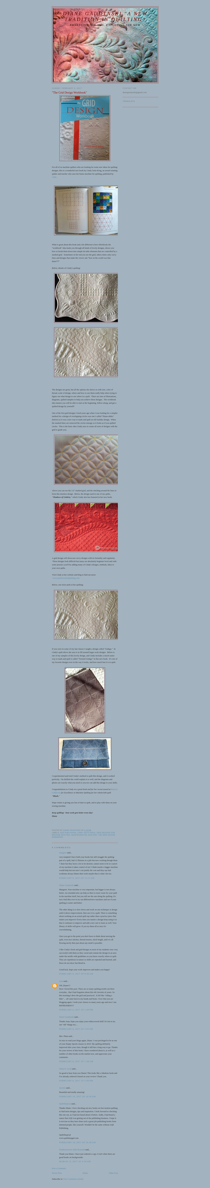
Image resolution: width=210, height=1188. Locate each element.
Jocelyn (62, 1088)
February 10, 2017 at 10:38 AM (77, 1096)
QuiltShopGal (65, 1103)
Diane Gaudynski (66, 885)
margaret (63, 852)
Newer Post (57, 1173)
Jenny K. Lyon (65, 1069)
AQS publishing (68, 833)
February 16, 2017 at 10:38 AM (77, 1142)
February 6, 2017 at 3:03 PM (76, 1029)
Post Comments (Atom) (73, 1179)
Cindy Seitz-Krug (87, 833)
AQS (54, 177)
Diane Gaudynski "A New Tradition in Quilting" (105, 16)
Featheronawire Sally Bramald (72, 1149)
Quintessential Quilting (84, 835)
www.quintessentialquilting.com (65, 578)
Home (85, 1173)
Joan (61, 981)
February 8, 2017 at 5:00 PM (76, 1080)
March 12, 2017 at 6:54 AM (75, 1161)
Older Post (113, 1173)
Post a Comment (59, 1168)
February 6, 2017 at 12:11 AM (76, 878)
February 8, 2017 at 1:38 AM (76, 1061)
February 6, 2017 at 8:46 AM (76, 974)
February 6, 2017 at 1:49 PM (76, 1009)
